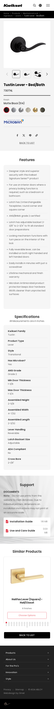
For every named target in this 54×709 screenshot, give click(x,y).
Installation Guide (21, 527)
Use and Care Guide (22, 536)
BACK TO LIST (27, 143)
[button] (7, 74)
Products (16, 13)
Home (6, 13)
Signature (8, 15)
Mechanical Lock (30, 13)
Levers (18, 15)
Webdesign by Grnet (14, 693)
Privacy (7, 689)
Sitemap (19, 689)
